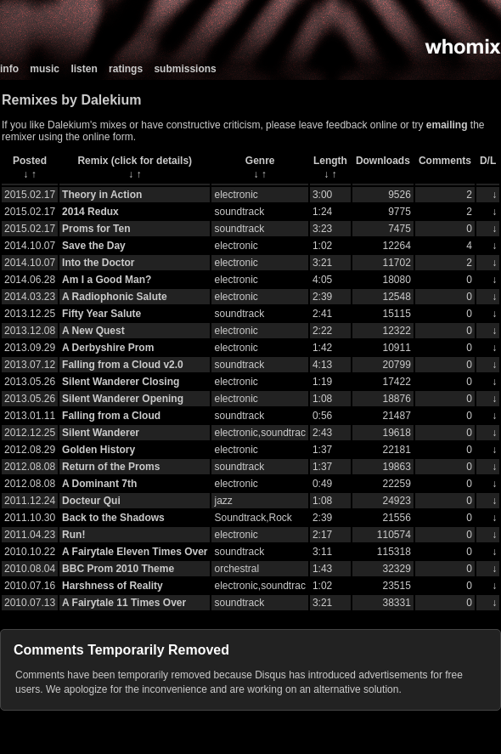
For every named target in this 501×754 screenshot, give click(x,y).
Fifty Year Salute (101, 314)
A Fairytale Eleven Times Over (134, 552)
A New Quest (93, 331)
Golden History (98, 450)
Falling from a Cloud (111, 416)
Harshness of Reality (112, 586)
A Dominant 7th (99, 484)
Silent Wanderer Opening (122, 399)
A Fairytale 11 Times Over (124, 603)
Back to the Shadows (113, 518)
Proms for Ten (96, 229)
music (44, 69)
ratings (126, 69)
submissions (185, 69)
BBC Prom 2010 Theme (118, 569)
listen (83, 69)
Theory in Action (102, 195)
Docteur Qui (91, 501)
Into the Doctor (98, 263)
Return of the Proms (111, 467)
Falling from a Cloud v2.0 (122, 365)
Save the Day (94, 246)
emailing (447, 125)
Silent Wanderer (100, 433)
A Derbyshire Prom (108, 348)
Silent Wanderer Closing (120, 382)
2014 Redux (90, 212)
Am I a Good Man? (106, 280)
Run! (73, 535)
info (9, 69)
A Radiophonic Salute (114, 297)
